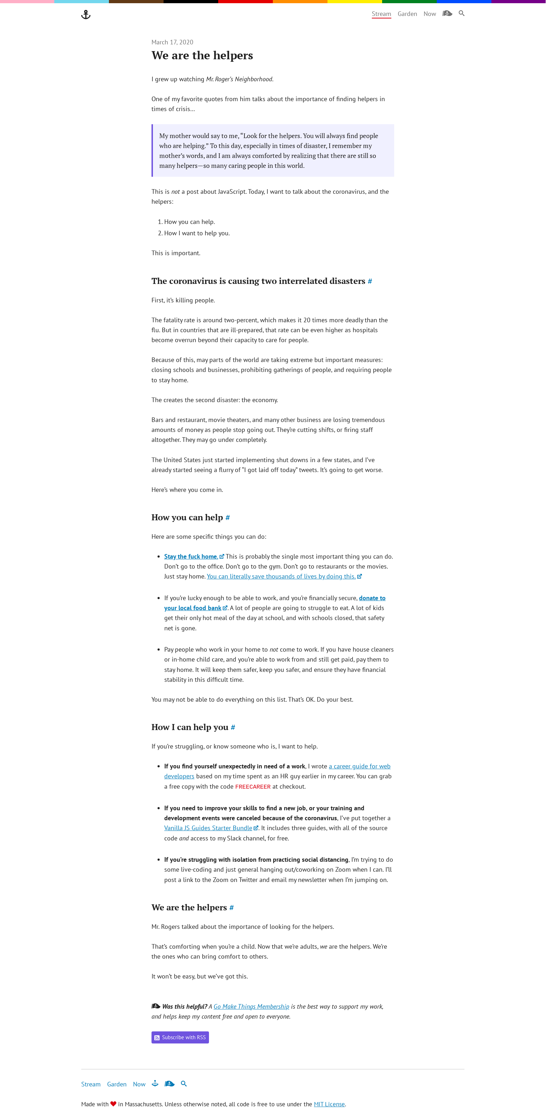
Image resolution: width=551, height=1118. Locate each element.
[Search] (461, 13)
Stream (381, 14)
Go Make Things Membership (251, 1006)
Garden (407, 14)
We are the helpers (192, 907)
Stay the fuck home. (191, 556)
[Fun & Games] (155, 1083)
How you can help (190, 517)
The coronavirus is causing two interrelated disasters (262, 280)
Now (430, 14)
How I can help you (193, 727)
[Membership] (447, 13)
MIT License (329, 1104)
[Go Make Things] (85, 14)
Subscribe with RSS (180, 1037)
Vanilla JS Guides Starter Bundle (208, 828)
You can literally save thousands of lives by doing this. (281, 576)
